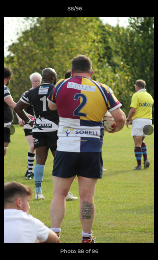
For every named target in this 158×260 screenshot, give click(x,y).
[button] (132, 10)
